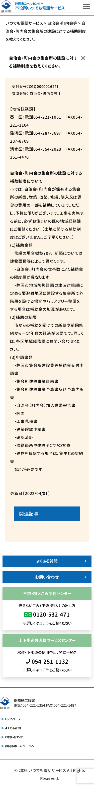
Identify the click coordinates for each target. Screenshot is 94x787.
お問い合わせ (47, 577)
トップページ (13, 719)
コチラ (44, 623)
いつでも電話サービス (47, 770)
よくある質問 (47, 561)
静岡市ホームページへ (19, 746)
